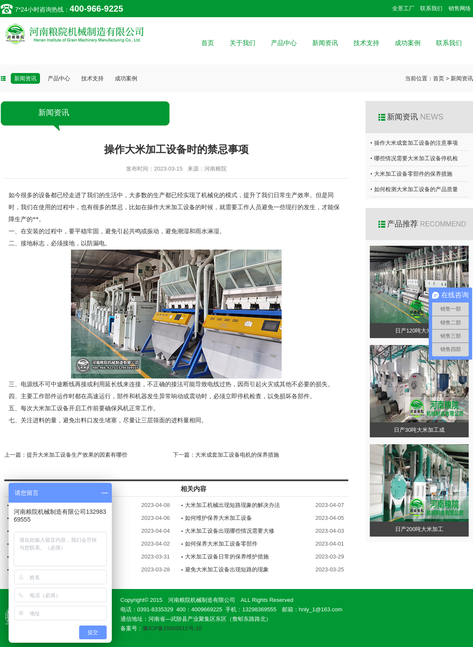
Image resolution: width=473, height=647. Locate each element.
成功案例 (408, 42)
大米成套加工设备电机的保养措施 (237, 455)
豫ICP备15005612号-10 (172, 628)
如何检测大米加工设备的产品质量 (416, 189)
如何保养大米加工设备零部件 (221, 543)
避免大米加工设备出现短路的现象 (227, 569)
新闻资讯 (325, 42)
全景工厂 (403, 8)
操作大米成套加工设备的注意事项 (416, 143)
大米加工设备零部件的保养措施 (413, 174)
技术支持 (366, 42)
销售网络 (459, 8)
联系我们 (431, 8)
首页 (207, 42)
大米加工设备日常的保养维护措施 (227, 556)
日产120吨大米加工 (419, 330)
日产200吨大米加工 (419, 529)
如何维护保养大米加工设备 (218, 518)
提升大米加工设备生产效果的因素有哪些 (77, 455)
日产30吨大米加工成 (419, 430)
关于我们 (242, 42)
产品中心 (284, 42)
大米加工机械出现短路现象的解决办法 (232, 505)
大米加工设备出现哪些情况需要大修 (229, 531)
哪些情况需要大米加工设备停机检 (416, 158)
